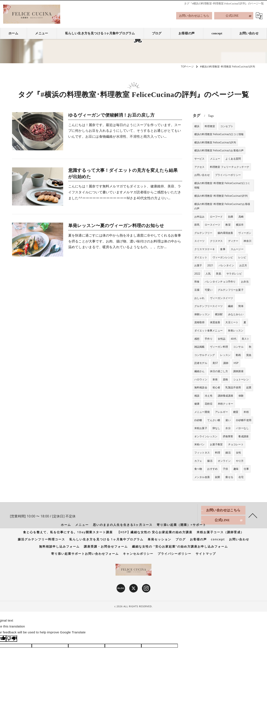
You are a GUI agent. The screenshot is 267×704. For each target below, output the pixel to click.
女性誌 (222, 339)
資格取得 (199, 322)
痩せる (229, 477)
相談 (196, 395)
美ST (215, 363)
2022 (197, 273)
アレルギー (221, 412)
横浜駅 (219, 314)
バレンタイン (226, 265)
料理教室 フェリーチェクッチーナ (229, 167)
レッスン (225, 355)
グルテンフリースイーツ (208, 306)
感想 (196, 339)
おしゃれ (199, 298)
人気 (208, 273)
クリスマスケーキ (204, 249)
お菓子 (198, 265)
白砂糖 (198, 420)
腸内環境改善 (225, 233)
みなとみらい (236, 314)
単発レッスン (235, 330)
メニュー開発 (202, 412)
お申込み (199, 216)
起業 (248, 387)
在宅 (241, 477)
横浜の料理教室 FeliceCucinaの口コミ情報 (219, 134)
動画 (238, 355)
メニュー (215, 158)
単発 (215, 379)
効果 (230, 216)
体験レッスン (202, 314)
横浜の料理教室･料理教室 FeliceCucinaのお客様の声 (222, 206)
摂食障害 (228, 436)
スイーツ (199, 241)
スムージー (237, 249)
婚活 (227, 452)
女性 (238, 452)
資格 (225, 379)
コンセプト (226, 126)
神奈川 (247, 241)
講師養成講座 (225, 395)
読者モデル (200, 363)
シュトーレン (241, 379)
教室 (227, 224)
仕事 (246, 469)
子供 (225, 469)
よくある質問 (233, 158)
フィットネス (202, 452)
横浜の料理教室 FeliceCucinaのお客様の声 (219, 150)
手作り (209, 339)
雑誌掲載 (199, 347)
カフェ (198, 461)
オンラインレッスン (206, 436)
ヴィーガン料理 (219, 347)
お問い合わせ (202, 175)
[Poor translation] (11, 638)
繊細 (230, 306)
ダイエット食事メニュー (208, 330)
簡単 (240, 306)
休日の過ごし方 (219, 371)
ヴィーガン (244, 233)
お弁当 (245, 281)
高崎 (241, 216)
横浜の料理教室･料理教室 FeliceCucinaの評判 (221, 196)
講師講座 (238, 371)
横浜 (196, 126)
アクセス (199, 167)
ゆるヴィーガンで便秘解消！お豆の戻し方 (111, 115)
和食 (196, 281)
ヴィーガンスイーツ (221, 298)
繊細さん (199, 371)
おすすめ (212, 469)
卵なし (216, 428)
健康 (196, 403)
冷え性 (209, 395)
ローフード (216, 216)
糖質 (235, 412)
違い (227, 420)
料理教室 (210, 126)
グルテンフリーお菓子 (231, 290)
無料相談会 (200, 387)
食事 (222, 249)
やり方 (240, 461)
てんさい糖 (213, 420)
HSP (236, 363)
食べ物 (198, 469)
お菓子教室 (216, 444)
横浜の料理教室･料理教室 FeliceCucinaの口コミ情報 (222, 185)
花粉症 (209, 403)
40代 (233, 339)
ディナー (233, 241)
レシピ (242, 257)
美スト (245, 339)
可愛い (209, 290)
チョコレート (236, 444)
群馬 (196, 224)
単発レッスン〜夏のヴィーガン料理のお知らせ (116, 225)
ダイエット (200, 257)
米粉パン (199, 444)
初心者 (216, 387)
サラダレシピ (234, 273)
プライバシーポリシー (228, 175)
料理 (217, 452)
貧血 (248, 355)
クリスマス (216, 241)
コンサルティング (204, 355)
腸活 (209, 461)
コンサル (238, 347)
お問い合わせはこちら (194, 15)
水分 (227, 428)
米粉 (246, 412)
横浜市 (240, 224)
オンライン (224, 461)
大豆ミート (231, 322)
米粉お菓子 (200, 428)
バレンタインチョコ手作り (220, 281)
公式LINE (232, 15)
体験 (241, 395)
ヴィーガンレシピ (223, 257)
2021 (210, 265)
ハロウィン (200, 379)
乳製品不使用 (233, 387)
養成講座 (243, 436)
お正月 (243, 265)
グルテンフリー (203, 233)
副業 (217, 477)
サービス (199, 158)
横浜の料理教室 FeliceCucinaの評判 (215, 142)
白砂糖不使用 (243, 420)
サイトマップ (206, 554)
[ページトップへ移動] (253, 515)
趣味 (235, 469)
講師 (225, 363)
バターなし (242, 428)
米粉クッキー (225, 403)
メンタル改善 (202, 477)
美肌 (218, 273)
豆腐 (196, 290)
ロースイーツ (212, 224)
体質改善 (215, 322)
